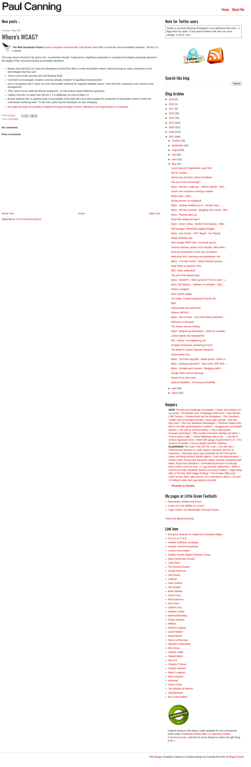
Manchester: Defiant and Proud (184, 501)
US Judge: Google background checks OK (193, 298)
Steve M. (172, 660)
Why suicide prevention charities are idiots (215, 433)
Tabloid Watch (175, 656)
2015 (172, 118)
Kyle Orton (173, 603)
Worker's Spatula (177, 627)
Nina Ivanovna (175, 599)
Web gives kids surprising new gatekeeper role (195, 256)
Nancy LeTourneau (178, 640)
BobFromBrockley (177, 615)
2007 (172, 136)
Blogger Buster (236, 756)
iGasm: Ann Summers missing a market (192, 191)
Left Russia (174, 575)
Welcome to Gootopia (182, 322)
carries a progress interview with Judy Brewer (68, 47)
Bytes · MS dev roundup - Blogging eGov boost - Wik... (200, 210)
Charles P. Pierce (177, 664)
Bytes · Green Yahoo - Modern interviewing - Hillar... (198, 224)
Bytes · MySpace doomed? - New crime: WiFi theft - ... (200, 363)
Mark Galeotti (175, 591)
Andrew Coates (176, 611)
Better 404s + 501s (181, 196)
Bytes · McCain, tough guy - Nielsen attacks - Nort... (198, 186)
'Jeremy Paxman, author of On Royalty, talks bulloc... (199, 247)
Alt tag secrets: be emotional (186, 200)
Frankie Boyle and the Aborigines (202, 416)
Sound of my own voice (183, 377)
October (176, 140)
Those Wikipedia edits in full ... (209, 436)
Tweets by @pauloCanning (179, 518)
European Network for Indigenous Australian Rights (195, 534)
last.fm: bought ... (180, 172)
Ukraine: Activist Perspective (183, 546)
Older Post (154, 213)
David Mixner (175, 636)
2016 (172, 113)
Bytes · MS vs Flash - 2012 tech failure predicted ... (198, 317)
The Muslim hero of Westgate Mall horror (202, 413)
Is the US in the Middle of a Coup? (186, 505)
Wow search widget (181, 294)
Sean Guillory (175, 583)
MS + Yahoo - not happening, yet (188, 340)
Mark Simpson (175, 676)
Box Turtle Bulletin (177, 696)
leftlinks (172, 623)
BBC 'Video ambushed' (183, 270)
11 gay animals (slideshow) (214, 466)
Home (225, 9)
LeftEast (172, 579)
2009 (172, 127)
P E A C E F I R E (177, 538)
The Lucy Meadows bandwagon (198, 423)
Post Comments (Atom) (28, 219)
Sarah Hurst (174, 595)
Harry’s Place (175, 684)
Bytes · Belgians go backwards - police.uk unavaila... (199, 331)
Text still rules (225, 446)
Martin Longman (176, 672)
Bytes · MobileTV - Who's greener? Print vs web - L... (199, 280)
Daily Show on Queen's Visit (186, 266)
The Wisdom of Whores (180, 688)
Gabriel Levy (175, 607)
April (174, 388)
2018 (172, 104)
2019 (172, 99)
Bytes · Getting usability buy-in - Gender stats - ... (197, 205)
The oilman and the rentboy (185, 326)
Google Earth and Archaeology (187, 373)
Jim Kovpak (174, 587)
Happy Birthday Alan (182, 238)
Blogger (158, 756)
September (178, 145)
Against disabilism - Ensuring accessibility (193, 382)
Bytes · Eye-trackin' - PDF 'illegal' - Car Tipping (195, 233)
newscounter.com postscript (186, 308)
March (175, 393)
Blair (173, 303)
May (174, 164)
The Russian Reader (179, 566)
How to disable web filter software (209, 443)
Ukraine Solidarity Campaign (183, 542)
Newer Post (8, 213)
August (176, 150)
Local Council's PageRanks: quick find (191, 168)
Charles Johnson (177, 668)
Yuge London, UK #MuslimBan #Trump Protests (193, 509)
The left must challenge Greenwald (194, 409)
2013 (172, 122)
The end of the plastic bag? (185, 275)
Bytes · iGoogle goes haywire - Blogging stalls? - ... (198, 368)
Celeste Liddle (175, 652)
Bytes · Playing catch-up (184, 214)
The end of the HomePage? (185, 182)
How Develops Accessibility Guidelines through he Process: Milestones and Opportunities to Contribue (68, 106)
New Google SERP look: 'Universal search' (194, 242)
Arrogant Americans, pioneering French (192, 345)
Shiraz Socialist (176, 619)
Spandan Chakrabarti (179, 644)
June (174, 159)
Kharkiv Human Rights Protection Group (189, 554)
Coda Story (174, 562)
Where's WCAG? (180, 312)
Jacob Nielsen (175, 631)
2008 (172, 132)
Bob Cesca (174, 648)
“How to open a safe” (180, 436)
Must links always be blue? (185, 219)
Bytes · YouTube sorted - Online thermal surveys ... (198, 261)
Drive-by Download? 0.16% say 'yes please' (194, 252)
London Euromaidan (179, 550)
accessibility (13, 119)
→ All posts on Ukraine (182, 485)
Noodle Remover (177, 571)
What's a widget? (180, 289)
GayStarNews (175, 692)
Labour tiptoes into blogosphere (188, 335)
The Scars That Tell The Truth (200, 446)
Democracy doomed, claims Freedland (191, 177)
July (174, 154)
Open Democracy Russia (181, 558)
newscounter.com (180, 354)
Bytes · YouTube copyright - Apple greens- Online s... (199, 359)
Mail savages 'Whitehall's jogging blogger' (193, 228)
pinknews (173, 680)
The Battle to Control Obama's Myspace (192, 349)
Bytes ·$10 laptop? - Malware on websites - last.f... (198, 284)
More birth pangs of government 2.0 (216, 439)
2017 (172, 108)
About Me (238, 9)
